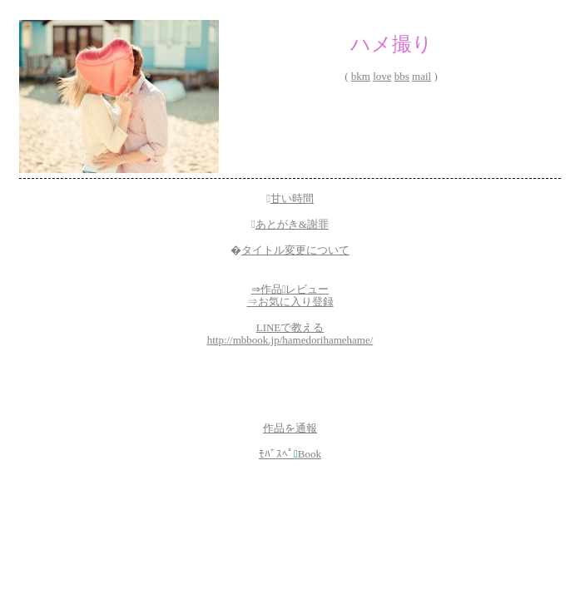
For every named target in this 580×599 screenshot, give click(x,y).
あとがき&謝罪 (292, 224)
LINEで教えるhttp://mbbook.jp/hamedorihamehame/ (290, 334)
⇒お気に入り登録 (290, 301)
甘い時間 (292, 198)
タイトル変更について (295, 250)
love (382, 76)
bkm (360, 76)
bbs (401, 76)
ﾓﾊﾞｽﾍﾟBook (290, 454)
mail (421, 76)
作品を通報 (290, 428)
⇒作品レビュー (290, 289)
